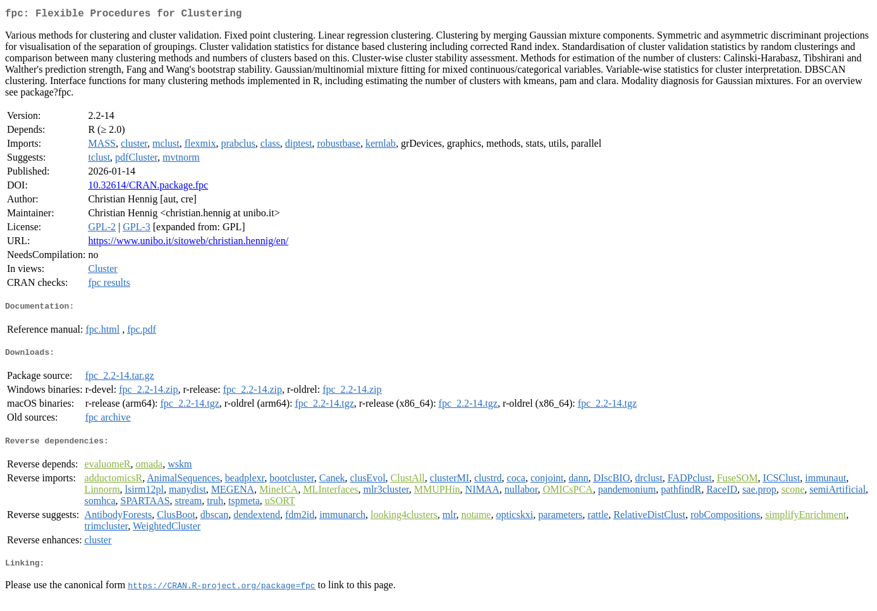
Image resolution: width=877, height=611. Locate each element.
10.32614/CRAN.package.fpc (148, 187)
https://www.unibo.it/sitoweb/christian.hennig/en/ (188, 243)
